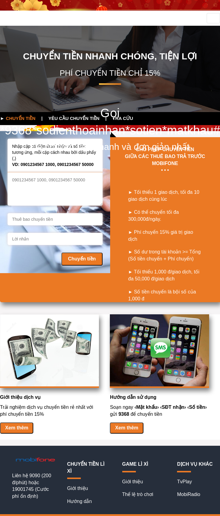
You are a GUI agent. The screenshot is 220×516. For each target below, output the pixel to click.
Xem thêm (16, 427)
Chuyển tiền (82, 258)
